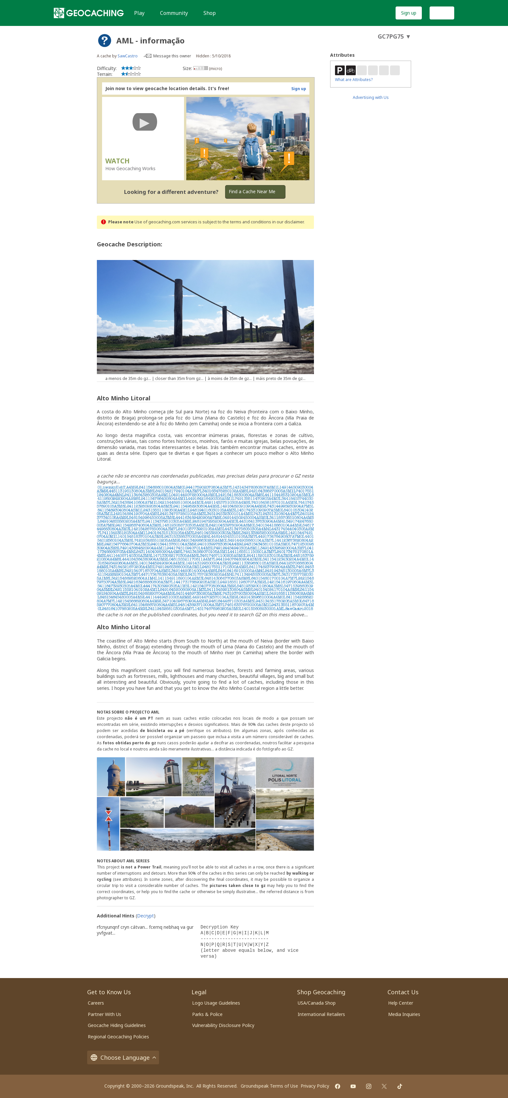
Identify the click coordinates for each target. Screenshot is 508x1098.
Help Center (400, 1003)
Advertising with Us (371, 97)
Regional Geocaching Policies (118, 1036)
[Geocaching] (89, 12)
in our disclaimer (288, 222)
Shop (209, 13)
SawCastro (128, 56)
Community (174, 13)
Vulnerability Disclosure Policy (223, 1025)
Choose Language (123, 1057)
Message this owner (172, 56)
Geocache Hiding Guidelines (117, 1025)
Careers (96, 1003)
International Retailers (321, 1014)
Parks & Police (207, 1014)
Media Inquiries (404, 1014)
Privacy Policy (315, 1086)
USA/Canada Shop (317, 1003)
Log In (442, 13)
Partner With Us (104, 1014)
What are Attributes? (354, 79)
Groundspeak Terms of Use (269, 1086)
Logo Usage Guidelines (216, 1003)
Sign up (408, 13)
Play (139, 13)
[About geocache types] (104, 40)
